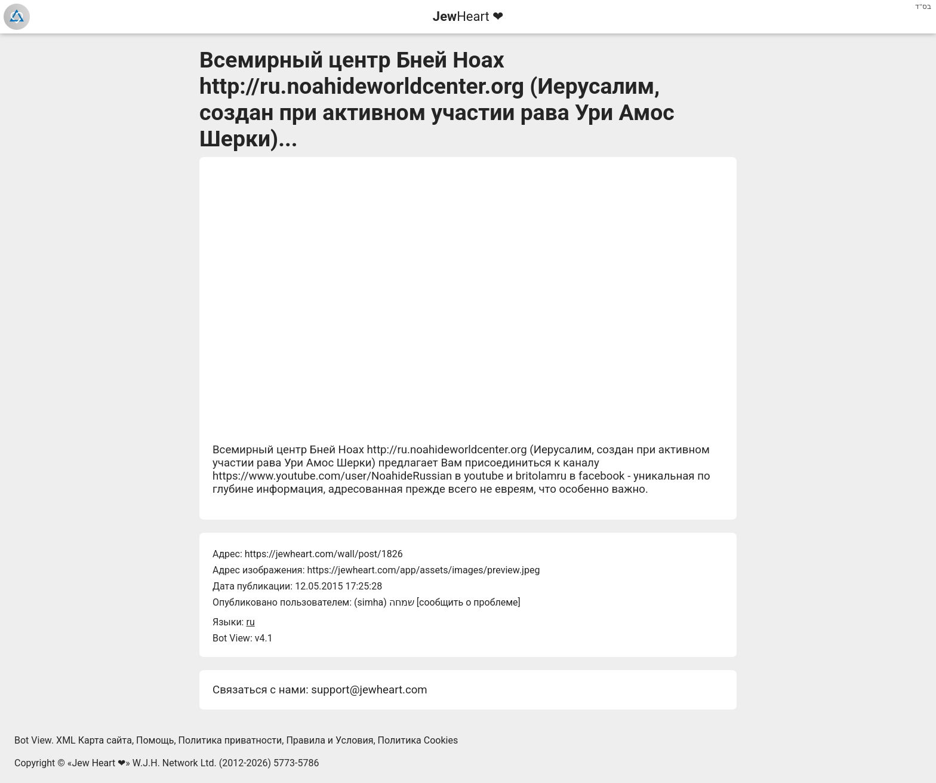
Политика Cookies (418, 740)
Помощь (155, 740)
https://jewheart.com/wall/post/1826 (324, 554)
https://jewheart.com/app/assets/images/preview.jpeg (423, 570)
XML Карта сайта (94, 740)
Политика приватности (230, 740)
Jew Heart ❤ (98, 763)
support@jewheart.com (369, 689)
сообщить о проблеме (468, 602)
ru (250, 622)
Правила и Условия (329, 740)
